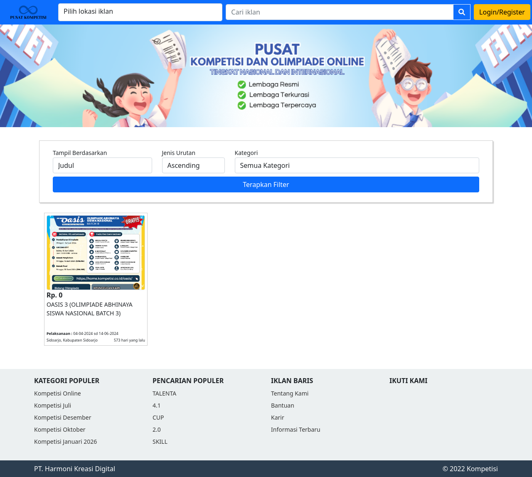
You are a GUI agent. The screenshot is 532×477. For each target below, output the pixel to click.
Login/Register (502, 12)
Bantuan (282, 405)
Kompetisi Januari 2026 (65, 441)
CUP (158, 417)
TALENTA (164, 393)
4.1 (157, 405)
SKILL (160, 441)
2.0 (157, 429)
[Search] (339, 12)
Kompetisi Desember (62, 417)
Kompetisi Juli (52, 405)
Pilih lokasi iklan (88, 11)
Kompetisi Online (57, 393)
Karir (277, 417)
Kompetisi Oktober (60, 429)
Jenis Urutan (179, 153)
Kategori (246, 153)
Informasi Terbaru (295, 429)
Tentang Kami (289, 393)
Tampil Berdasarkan (80, 153)
